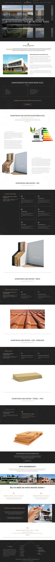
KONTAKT (49, 2)
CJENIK (45, 2)
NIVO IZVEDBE (18, 2)
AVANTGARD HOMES (18, 559)
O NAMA (6, 2)
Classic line (22, 549)
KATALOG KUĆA (12, 2)
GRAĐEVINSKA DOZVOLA (41, 496)
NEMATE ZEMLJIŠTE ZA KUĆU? (14, 496)
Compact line (22, 552)
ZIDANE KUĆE (30, 559)
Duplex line (22, 554)
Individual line (22, 555)
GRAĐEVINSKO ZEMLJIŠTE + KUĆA (27, 530)
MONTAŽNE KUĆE (24, 559)
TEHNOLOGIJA (36, 2)
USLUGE (41, 2)
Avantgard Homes (9, 48)
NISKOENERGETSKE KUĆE (35, 559)
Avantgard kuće (32, 70)
